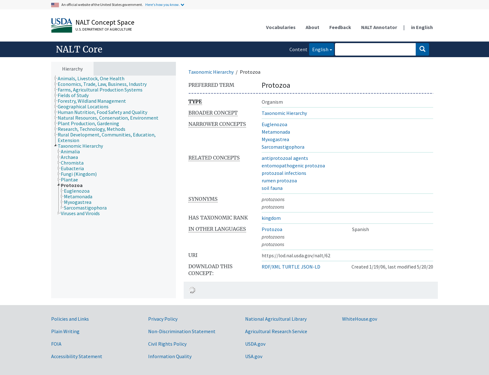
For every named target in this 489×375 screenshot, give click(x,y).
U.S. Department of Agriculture (103, 29)
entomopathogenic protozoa (293, 165)
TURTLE (291, 267)
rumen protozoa (279, 180)
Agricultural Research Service (276, 331)
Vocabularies (281, 27)
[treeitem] (93, 78)
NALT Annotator (379, 27)
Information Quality (169, 356)
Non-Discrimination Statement (181, 331)
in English (422, 27)
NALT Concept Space (104, 22)
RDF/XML (271, 267)
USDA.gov (255, 344)
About (312, 27)
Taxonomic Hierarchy (211, 72)
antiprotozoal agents (285, 158)
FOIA (56, 344)
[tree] (113, 187)
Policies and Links (70, 319)
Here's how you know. (162, 4)
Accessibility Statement (76, 356)
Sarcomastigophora (283, 147)
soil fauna (272, 188)
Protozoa (272, 229)
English (318, 48)
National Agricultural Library (276, 319)
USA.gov (253, 356)
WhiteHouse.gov (359, 319)
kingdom (271, 218)
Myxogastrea (275, 139)
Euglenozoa (274, 124)
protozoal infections (284, 173)
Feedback (340, 27)
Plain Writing (65, 331)
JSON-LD (310, 267)
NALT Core (79, 49)
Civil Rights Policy (167, 344)
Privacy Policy (162, 319)
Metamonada (276, 132)
